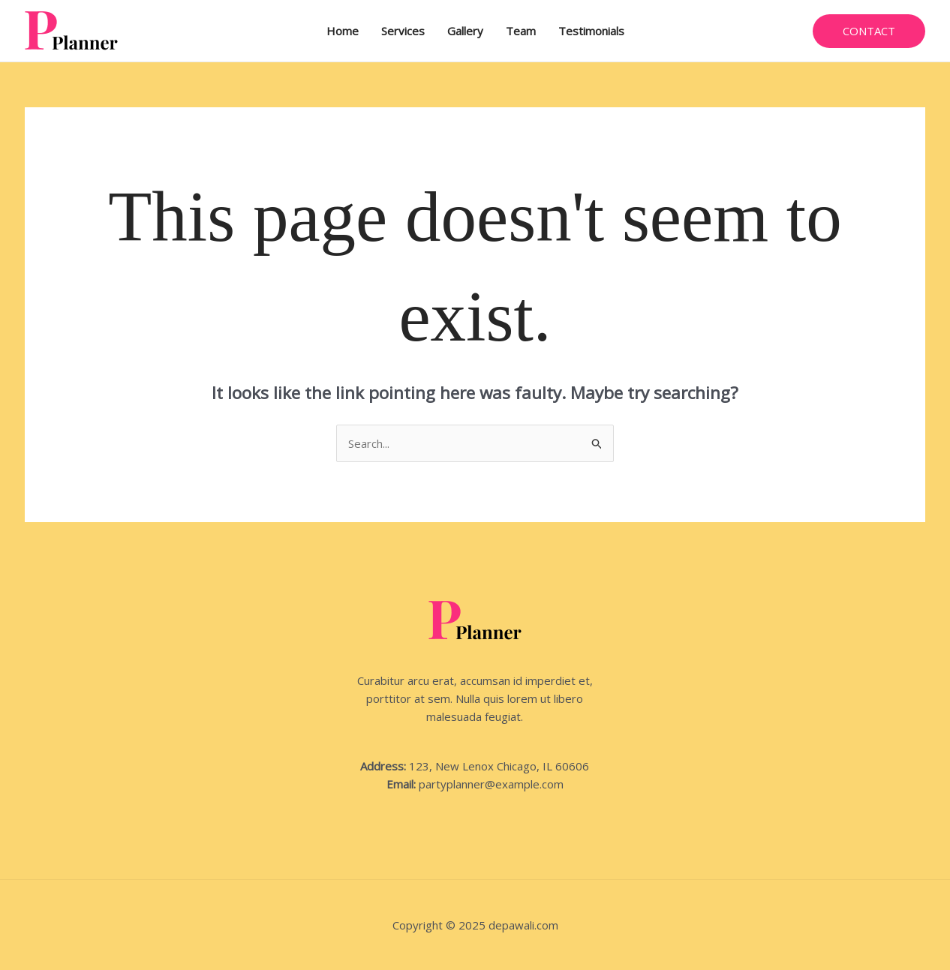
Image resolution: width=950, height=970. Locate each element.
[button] (869, 31)
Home (342, 30)
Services (403, 30)
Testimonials (591, 30)
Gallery (465, 30)
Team (521, 30)
